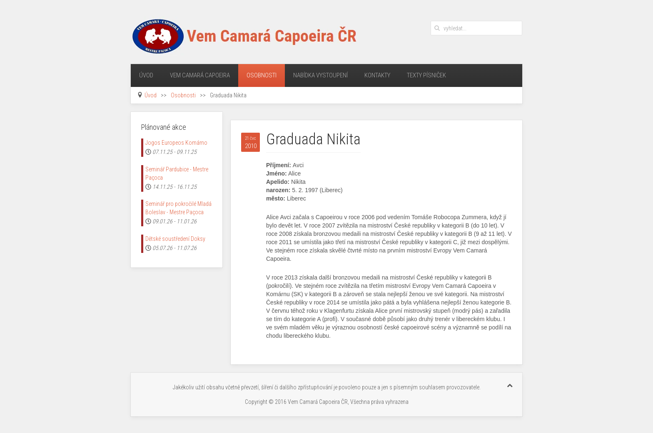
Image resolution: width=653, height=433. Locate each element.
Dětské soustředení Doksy (175, 238)
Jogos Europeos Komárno (176, 142)
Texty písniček (426, 75)
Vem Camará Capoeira (200, 75)
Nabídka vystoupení (320, 75)
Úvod (146, 75)
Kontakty (377, 75)
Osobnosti (262, 75)
